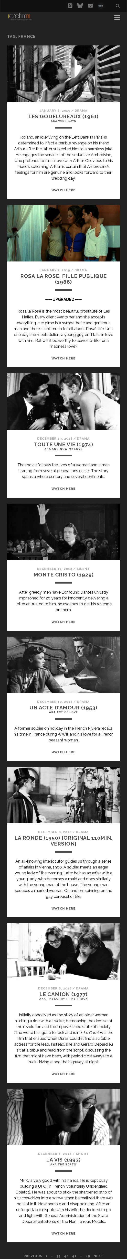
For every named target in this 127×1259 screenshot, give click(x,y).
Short (82, 1154)
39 (58, 1256)
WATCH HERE (63, 190)
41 (74, 1256)
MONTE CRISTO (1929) (63, 575)
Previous (33, 1256)
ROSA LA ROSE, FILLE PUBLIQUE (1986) (63, 279)
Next (98, 1256)
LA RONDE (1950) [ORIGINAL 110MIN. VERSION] (63, 841)
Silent (83, 569)
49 (87, 1256)
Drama (81, 110)
